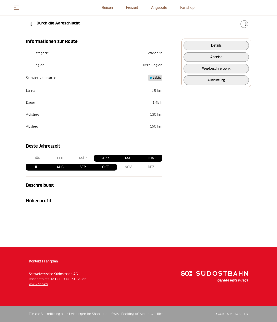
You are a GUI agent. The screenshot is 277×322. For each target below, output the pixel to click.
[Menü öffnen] (16, 7)
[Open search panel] (26, 7)
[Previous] (31, 24)
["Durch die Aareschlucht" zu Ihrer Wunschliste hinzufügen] (244, 24)
